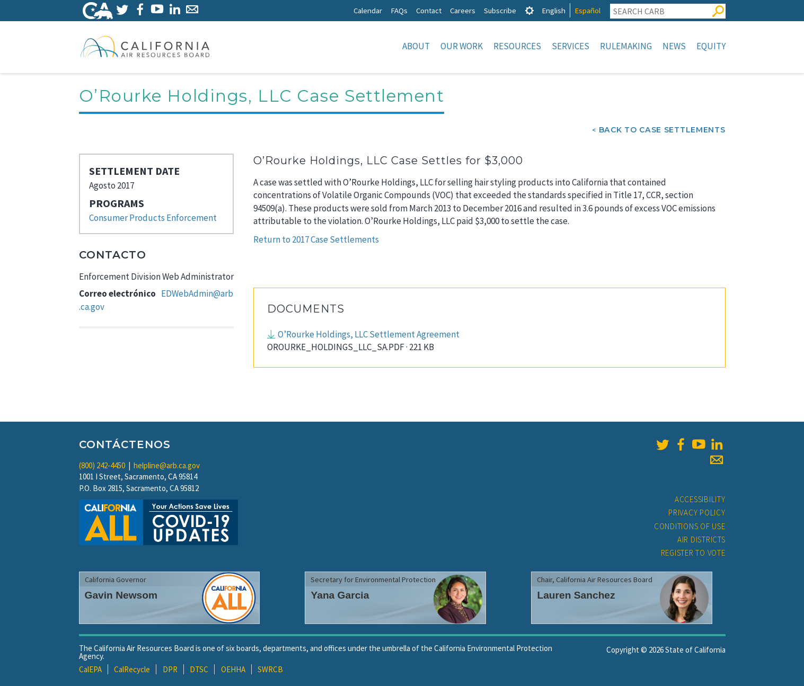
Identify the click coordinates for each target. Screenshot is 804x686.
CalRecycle (132, 669)
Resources (517, 46)
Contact (428, 10)
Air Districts (701, 539)
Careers (462, 10)
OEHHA (233, 669)
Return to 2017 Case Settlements (316, 239)
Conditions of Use (690, 526)
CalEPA (90, 669)
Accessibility (700, 499)
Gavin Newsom (121, 595)
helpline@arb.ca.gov (167, 465)
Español (587, 10)
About (416, 46)
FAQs (399, 10)
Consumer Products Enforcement (153, 218)
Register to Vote (693, 553)
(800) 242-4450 (102, 465)
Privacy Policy (697, 512)
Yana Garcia (340, 595)
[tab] (529, 10)
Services (570, 46)
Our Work (461, 46)
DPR (170, 669)
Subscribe (500, 10)
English (554, 10)
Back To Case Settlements (662, 130)
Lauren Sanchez (576, 595)
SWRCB (270, 669)
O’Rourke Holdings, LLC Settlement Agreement (369, 334)
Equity (711, 46)
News (674, 46)
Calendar (368, 10)
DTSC (199, 669)
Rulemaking (626, 46)
